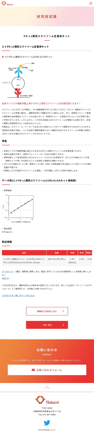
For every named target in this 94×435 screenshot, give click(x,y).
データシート (7, 271)
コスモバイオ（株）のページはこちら (18, 295)
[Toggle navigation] (90, 3)
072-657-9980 (49, 414)
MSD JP (5, 278)
